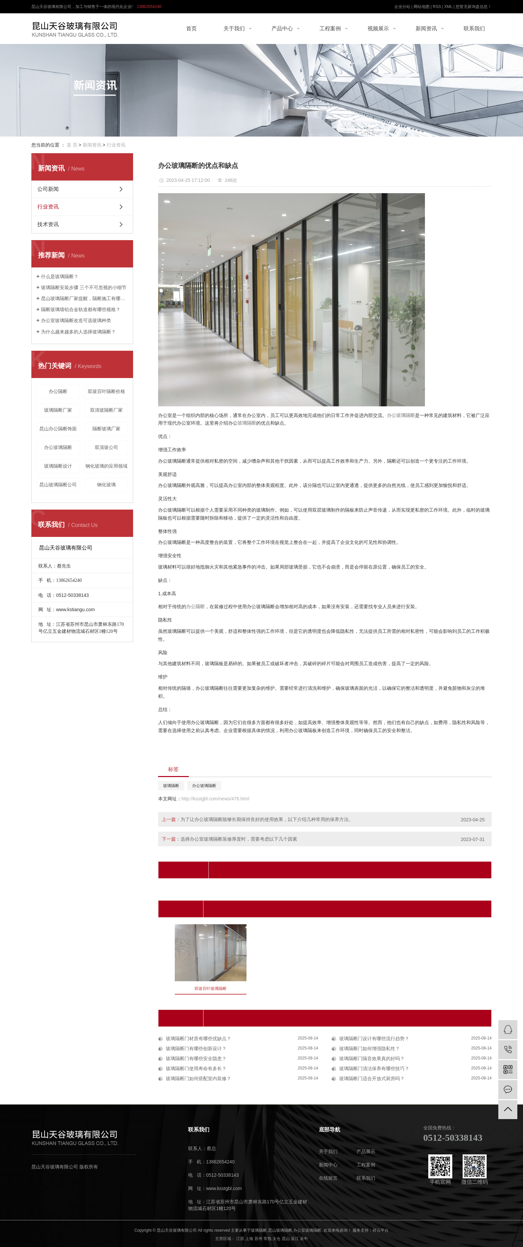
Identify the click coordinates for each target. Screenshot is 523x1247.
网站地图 (422, 6)
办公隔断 (58, 391)
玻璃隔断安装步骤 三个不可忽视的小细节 (83, 287)
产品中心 (282, 28)
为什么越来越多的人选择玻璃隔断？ (78, 331)
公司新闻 (48, 189)
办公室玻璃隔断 (307, 1230)
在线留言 (328, 1178)
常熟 (268, 1238)
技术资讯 (48, 224)
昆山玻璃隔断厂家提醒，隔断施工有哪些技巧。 (84, 298)
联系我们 (474, 28)
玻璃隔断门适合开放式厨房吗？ (371, 1078)
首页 (191, 28)
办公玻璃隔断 (58, 447)
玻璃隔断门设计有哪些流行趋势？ (373, 1038)
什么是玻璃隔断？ (59, 276)
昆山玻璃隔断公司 (58, 484)
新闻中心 (328, 1164)
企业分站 (402, 6)
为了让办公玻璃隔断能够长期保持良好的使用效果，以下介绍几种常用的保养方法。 (266, 819)
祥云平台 (381, 1230)
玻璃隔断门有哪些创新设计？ (195, 1048)
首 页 (72, 145)
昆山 (286, 1238)
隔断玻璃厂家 (106, 428)
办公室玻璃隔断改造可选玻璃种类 (76, 320)
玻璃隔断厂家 (58, 410)
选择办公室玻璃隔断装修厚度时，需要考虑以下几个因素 (238, 839)
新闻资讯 (426, 28)
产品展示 (366, 1151)
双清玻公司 (106, 447)
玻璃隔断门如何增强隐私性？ (369, 1048)
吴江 (295, 1238)
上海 (249, 1238)
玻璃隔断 (171, 785)
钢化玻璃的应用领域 (106, 466)
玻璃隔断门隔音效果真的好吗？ (371, 1058)
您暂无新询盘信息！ (474, 6)
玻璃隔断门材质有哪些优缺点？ (197, 1038)
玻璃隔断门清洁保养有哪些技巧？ (373, 1068)
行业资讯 (116, 145)
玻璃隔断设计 (58, 466)
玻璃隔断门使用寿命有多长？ (195, 1068)
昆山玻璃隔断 (280, 1230)
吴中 (304, 1238)
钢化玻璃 (106, 484)
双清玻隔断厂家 (106, 410)
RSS (437, 6)
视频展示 (378, 28)
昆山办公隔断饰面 (58, 428)
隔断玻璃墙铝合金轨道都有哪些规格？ (80, 309)
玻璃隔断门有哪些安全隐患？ (195, 1058)
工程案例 (330, 28)
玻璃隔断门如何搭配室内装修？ (197, 1078)
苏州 (258, 1238)
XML (448, 6)
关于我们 (234, 28)
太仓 (277, 1238)
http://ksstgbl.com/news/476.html (215, 798)
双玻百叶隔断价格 (106, 391)
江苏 (240, 1238)
